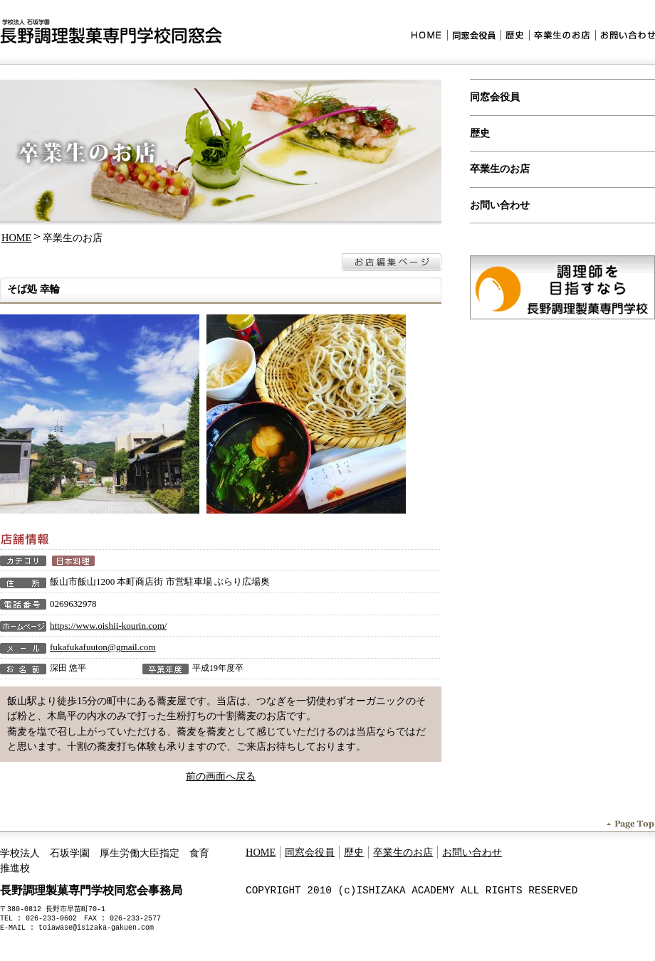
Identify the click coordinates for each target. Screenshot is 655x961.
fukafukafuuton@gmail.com (103, 647)
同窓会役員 (474, 36)
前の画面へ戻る (221, 776)
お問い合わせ (625, 36)
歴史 (515, 36)
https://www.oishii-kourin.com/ (108, 625)
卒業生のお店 (562, 36)
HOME (429, 36)
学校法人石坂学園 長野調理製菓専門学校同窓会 (111, 31)
